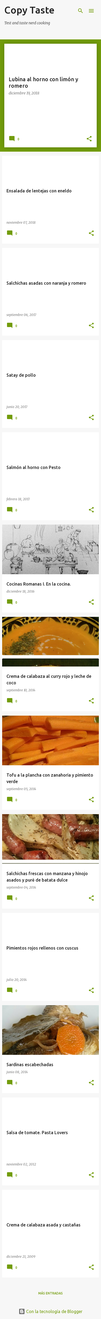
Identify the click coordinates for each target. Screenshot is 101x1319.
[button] (89, 139)
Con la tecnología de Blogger (50, 1311)
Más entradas (50, 1293)
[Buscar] (80, 10)
